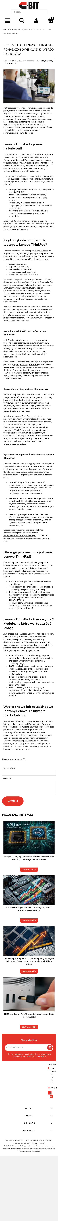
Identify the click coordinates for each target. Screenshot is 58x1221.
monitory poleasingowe (31, 1149)
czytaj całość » (29, 870)
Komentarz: (7, 778)
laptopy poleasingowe (25, 740)
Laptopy (49, 60)
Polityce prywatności (37, 1143)
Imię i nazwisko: (8, 768)
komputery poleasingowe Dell (30, 1151)
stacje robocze (41, 250)
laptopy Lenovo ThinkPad (39, 279)
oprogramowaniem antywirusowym (19, 535)
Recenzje (40, 60)
